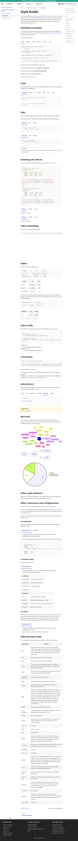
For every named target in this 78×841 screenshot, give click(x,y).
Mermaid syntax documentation (28, 422)
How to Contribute (7, 824)
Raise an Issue (7, 835)
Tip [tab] (27, 393)
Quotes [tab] (39, 42)
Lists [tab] (50, 42)
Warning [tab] (46, 393)
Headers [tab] (28, 42)
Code (67, 14)
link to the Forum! (31, 77)
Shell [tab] (44, 92)
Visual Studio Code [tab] (26, 530)
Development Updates (58, 831)
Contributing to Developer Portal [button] (7, 10)
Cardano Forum (32, 827)
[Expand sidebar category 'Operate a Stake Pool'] (17, 7)
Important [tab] (32, 393)
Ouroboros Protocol (57, 833)
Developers (9, 3)
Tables (67, 21)
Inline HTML (68, 23)
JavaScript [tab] (24, 92)
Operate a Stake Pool (6, 7)
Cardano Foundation (58, 829)
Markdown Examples (70, 8)
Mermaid (67, 29)
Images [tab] (45, 42)
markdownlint (69, 36)
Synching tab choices (70, 18)
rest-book (68, 40)
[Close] (76, 1)
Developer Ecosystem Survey (35, 829)
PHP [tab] (30, 123)
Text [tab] (23, 42)
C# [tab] (35, 92)
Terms (35, 838)
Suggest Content (7, 833)
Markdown (54, 16)
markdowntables (70, 38)
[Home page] (22, 8)
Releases (6, 829)
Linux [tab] (35, 209)
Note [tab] (23, 393)
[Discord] (59, 4)
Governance (39, 3)
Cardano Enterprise (57, 827)
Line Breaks (68, 25)
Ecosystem (28, 3)
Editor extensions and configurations (70, 34)
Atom (22, 511)
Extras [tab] (53, 92)
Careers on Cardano (57, 824)
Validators (18, 3)
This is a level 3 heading (71, 12)
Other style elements (70, 31)
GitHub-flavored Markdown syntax (42, 16)
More (29, 831)
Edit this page (25, 808)
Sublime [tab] (35, 530)
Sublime (59, 509)
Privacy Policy (41, 838)
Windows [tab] (24, 209)
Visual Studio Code (52, 509)
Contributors (6, 18)
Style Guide (5, 15)
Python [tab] (31, 92)
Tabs (66, 16)
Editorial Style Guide (69, 42)
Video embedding (69, 20)
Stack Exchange (32, 824)
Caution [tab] (39, 393)
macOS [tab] (30, 209)
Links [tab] (33, 42)
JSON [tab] (39, 92)
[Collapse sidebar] (10, 818)
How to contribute (6, 13)
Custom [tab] (52, 393)
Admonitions (68, 27)
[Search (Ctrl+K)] (72, 4)
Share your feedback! (51, 0)
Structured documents (70, 10)
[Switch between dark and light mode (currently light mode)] (65, 4)
